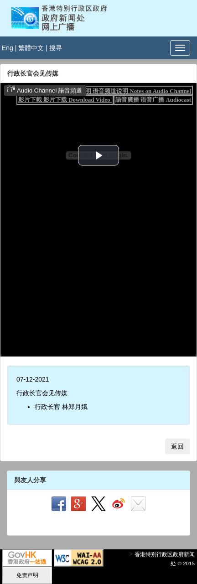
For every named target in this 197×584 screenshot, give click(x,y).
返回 (177, 446)
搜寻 (55, 48)
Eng (7, 48)
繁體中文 (31, 48)
